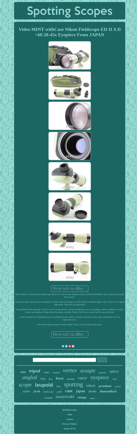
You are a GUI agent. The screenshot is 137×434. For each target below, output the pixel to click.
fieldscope (48, 391)
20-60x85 (71, 379)
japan (80, 391)
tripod (34, 370)
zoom (26, 391)
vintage (82, 397)
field (58, 386)
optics (114, 371)
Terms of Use (70, 428)
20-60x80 (48, 398)
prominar (105, 386)
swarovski (65, 396)
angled (29, 377)
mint (23, 372)
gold (59, 391)
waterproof (102, 373)
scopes (46, 372)
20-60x (92, 391)
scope (25, 384)
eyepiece (100, 377)
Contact (69, 419)
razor (82, 377)
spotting (73, 384)
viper (114, 379)
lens (50, 379)
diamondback (108, 391)
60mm (92, 398)
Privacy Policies (69, 424)
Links (69, 414)
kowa (59, 378)
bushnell (56, 373)
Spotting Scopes (69, 409)
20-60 (36, 391)
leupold (44, 385)
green (118, 386)
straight (87, 370)
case (69, 391)
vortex (70, 370)
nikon (90, 385)
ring (42, 378)
